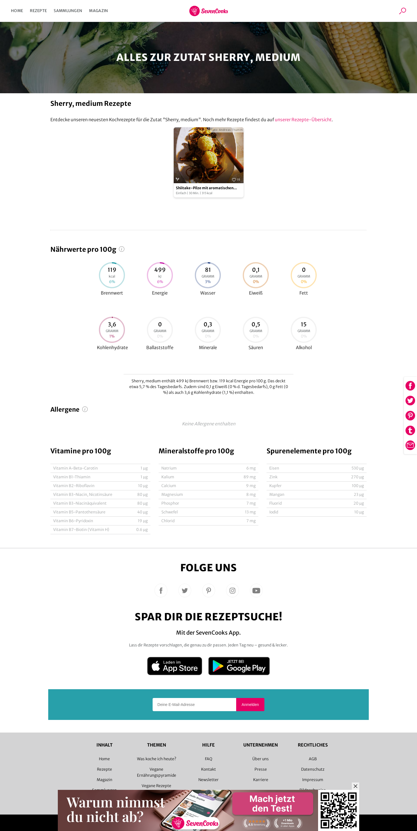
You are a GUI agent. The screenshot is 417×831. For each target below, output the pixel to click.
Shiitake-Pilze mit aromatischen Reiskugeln (204, 188)
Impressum (312, 779)
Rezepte (38, 10)
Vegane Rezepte (156, 785)
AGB (313, 758)
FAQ (208, 758)
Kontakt (208, 769)
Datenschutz (312, 769)
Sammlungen (68, 10)
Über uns (260, 758)
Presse (261, 769)
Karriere (260, 779)
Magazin (98, 10)
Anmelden (250, 704)
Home (17, 10)
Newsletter (208, 779)
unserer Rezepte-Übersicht (303, 119)
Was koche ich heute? (156, 758)
